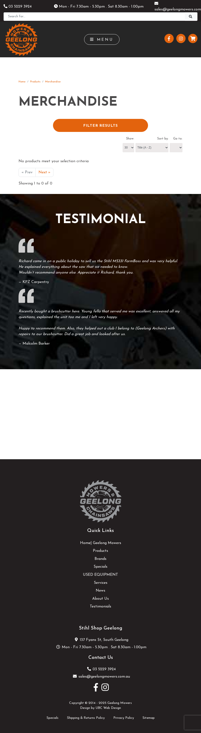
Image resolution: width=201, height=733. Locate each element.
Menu (102, 39)
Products (35, 82)
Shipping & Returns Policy (86, 718)
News (100, 591)
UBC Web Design (108, 708)
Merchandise (53, 82)
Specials (100, 567)
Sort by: (162, 138)
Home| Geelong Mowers (100, 543)
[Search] (94, 16)
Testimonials (100, 606)
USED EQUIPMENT (100, 575)
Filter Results (100, 126)
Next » (44, 172)
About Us (100, 599)
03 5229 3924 (18, 7)
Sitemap (149, 718)
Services (100, 583)
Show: (130, 138)
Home (22, 82)
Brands (100, 559)
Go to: (177, 138)
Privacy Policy (123, 718)
